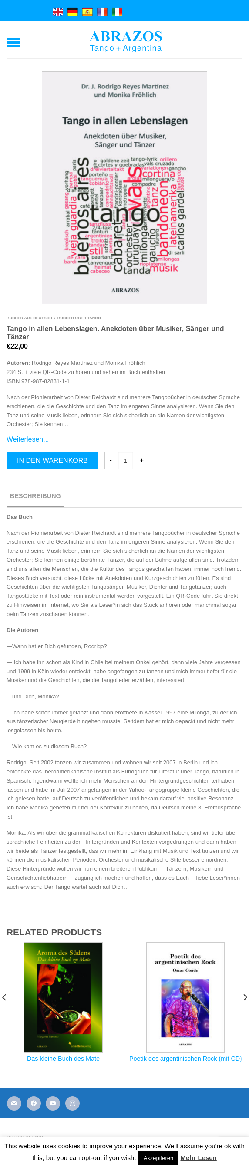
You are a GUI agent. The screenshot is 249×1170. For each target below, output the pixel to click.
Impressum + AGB (24, 1137)
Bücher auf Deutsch (29, 318)
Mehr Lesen (198, 1157)
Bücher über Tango (79, 318)
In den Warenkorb (52, 460)
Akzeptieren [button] (159, 1158)
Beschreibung (35, 495)
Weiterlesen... (28, 439)
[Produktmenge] (125, 460)
